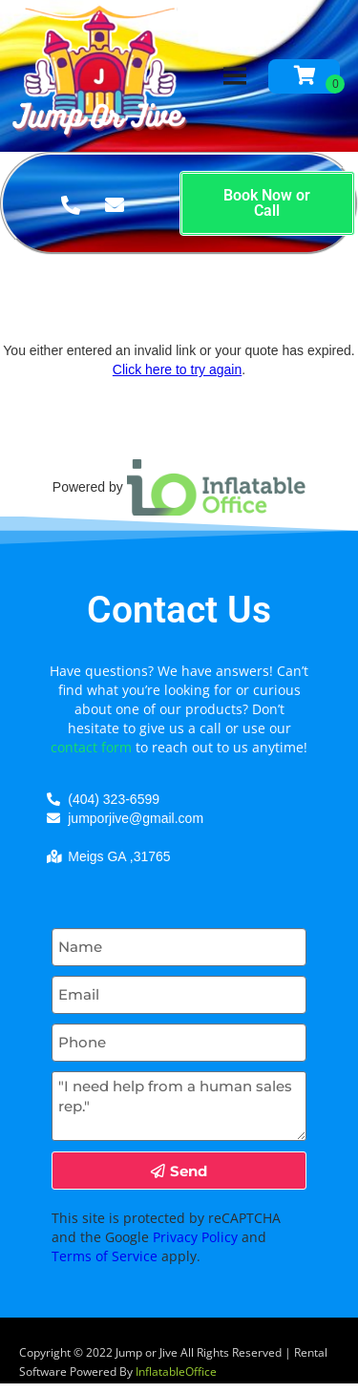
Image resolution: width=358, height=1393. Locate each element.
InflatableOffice (176, 1371)
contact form (91, 747)
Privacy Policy (195, 1237)
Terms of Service (105, 1256)
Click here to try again (177, 369)
